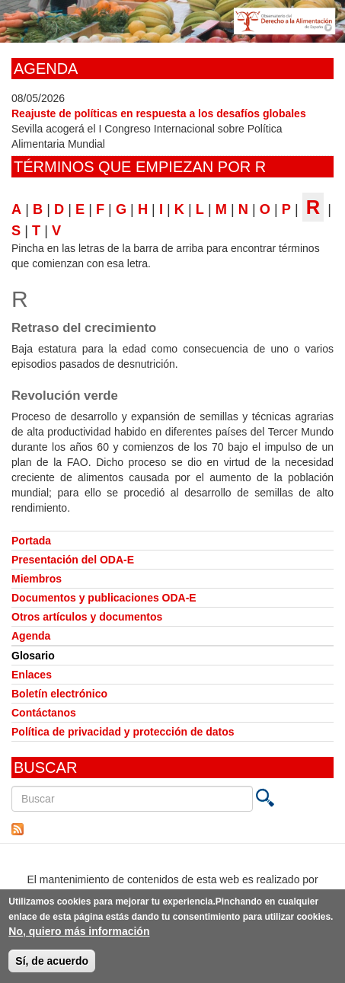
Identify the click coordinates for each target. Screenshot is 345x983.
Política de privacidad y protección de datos (123, 732)
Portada (31, 541)
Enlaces (31, 675)
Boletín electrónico (59, 694)
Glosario (33, 655)
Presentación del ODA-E (72, 560)
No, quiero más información (78, 934)
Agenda (30, 636)
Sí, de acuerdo (51, 964)
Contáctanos (43, 713)
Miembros (36, 579)
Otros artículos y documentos (86, 617)
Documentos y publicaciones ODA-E (103, 598)
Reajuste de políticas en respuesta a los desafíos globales (158, 113)
